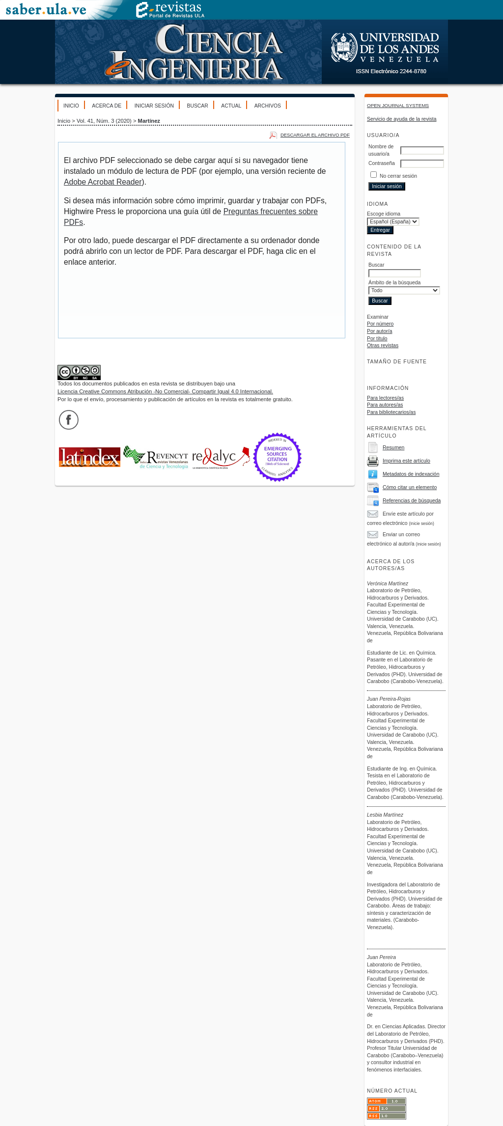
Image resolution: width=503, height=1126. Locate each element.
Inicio (71, 106)
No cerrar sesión (398, 176)
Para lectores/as (385, 398)
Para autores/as (385, 405)
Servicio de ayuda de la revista (402, 119)
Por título (377, 338)
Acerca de (106, 106)
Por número (380, 324)
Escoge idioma (383, 214)
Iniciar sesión (154, 106)
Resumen (393, 447)
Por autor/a (379, 331)
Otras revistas (382, 345)
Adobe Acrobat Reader (102, 182)
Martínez (149, 121)
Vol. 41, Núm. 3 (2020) (104, 121)
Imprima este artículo (406, 461)
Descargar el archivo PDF (315, 134)
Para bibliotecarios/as (391, 412)
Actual (231, 106)
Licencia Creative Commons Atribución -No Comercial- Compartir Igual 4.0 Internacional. (165, 391)
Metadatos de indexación (411, 474)
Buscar (197, 106)
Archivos (267, 106)
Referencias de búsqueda (412, 500)
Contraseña (381, 163)
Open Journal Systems (398, 105)
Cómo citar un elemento (410, 487)
